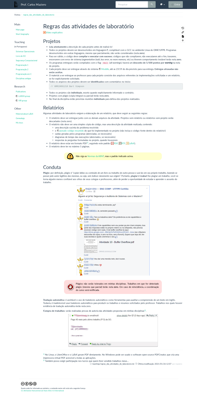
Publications (21, 91)
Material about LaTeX (24, 114)
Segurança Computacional (26, 60)
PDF (116, 143)
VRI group (22, 100)
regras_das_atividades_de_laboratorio (38, 15)
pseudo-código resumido (72, 130)
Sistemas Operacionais (25, 51)
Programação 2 (22, 69)
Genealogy (20, 118)
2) (145, 310)
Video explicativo (54, 32)
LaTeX (131, 143)
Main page (20, 29)
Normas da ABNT (95, 156)
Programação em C (24, 74)
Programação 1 (22, 65)
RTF (123, 143)
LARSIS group (24, 96)
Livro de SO (21, 56)
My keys (19, 122)
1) (87, 143)
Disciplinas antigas (23, 78)
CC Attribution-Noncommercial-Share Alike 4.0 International (42, 391)
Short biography (22, 34)
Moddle (105, 69)
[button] (162, 4)
